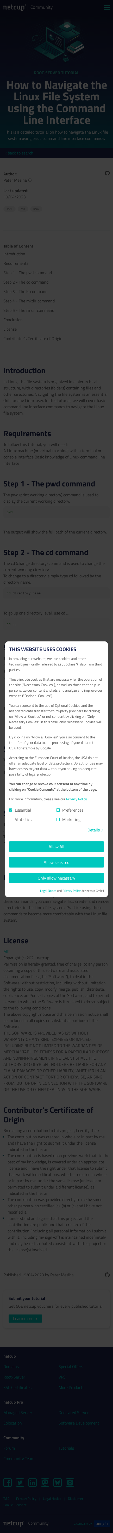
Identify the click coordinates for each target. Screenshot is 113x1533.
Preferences (72, 810)
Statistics (23, 819)
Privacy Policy (76, 799)
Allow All (56, 846)
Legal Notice (48, 890)
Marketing (71, 819)
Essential (23, 810)
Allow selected (56, 862)
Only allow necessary (56, 878)
